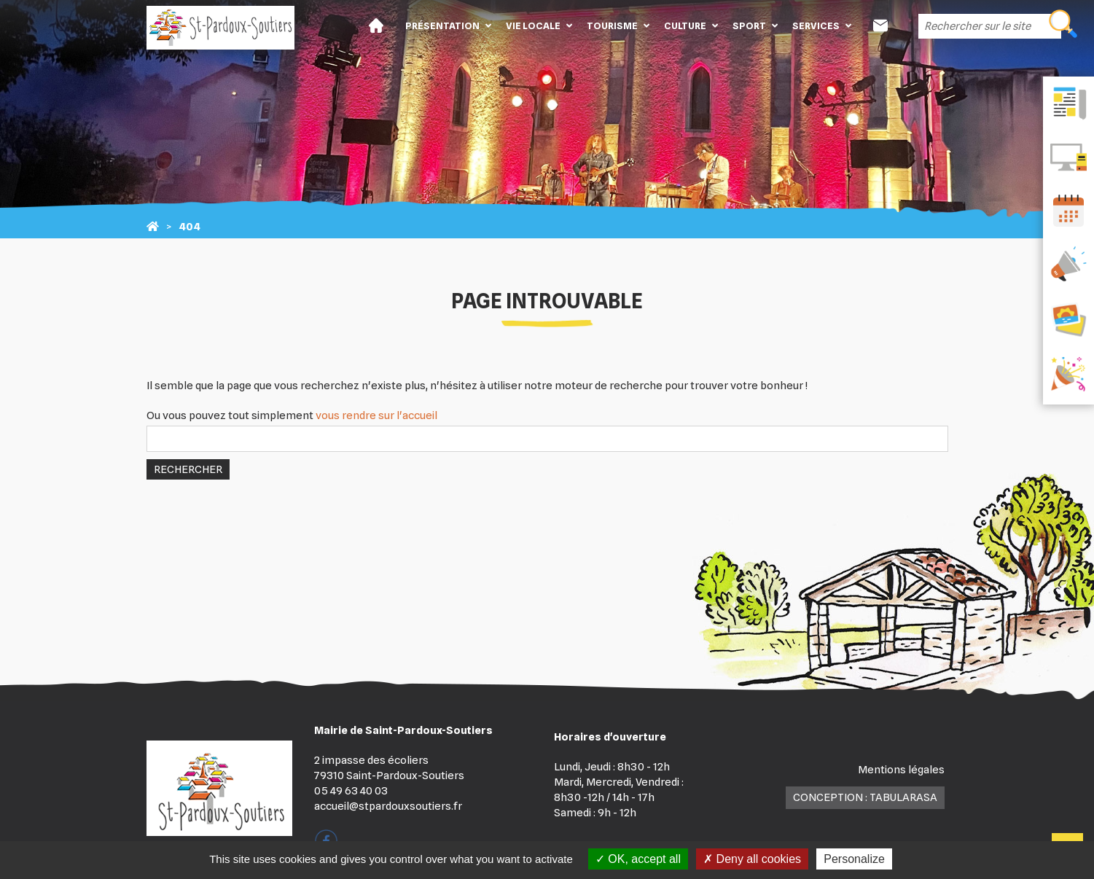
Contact (880, 25)
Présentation (442, 25)
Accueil (376, 25)
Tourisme (612, 25)
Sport (749, 25)
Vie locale (533, 25)
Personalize (854, 859)
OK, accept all (638, 859)
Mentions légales (901, 769)
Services (816, 25)
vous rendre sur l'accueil (376, 415)
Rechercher (188, 469)
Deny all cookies (752, 859)
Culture (685, 25)
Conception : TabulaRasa (865, 797)
